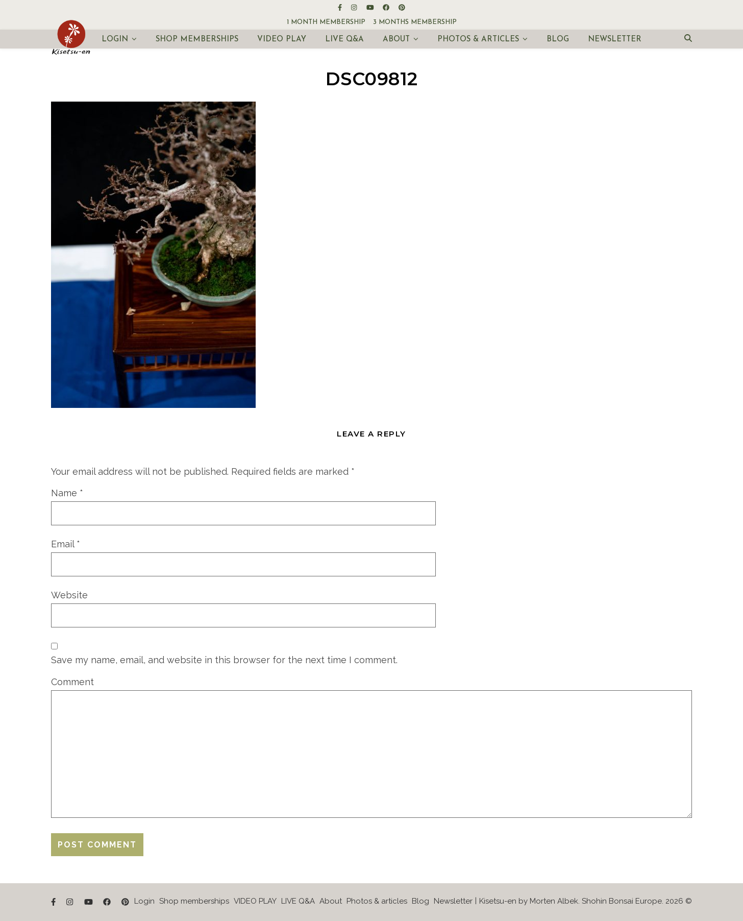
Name (67, 493)
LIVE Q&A (344, 39)
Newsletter (614, 39)
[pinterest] (402, 7)
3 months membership (415, 22)
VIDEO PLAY (281, 39)
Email (65, 544)
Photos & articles (478, 39)
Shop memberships (197, 39)
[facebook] (387, 7)
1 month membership (326, 22)
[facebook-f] (340, 7)
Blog (558, 39)
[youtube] (371, 7)
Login (115, 39)
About (396, 39)
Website (69, 595)
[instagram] (354, 7)
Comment (72, 681)
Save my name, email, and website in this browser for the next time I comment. (224, 660)
